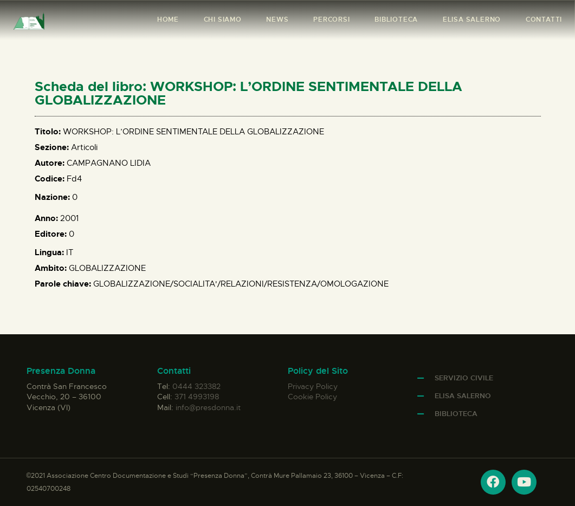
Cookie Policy (312, 396)
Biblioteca (456, 413)
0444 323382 (196, 386)
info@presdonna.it (208, 407)
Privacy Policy (313, 386)
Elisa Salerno (463, 395)
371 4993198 (197, 396)
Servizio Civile (464, 377)
